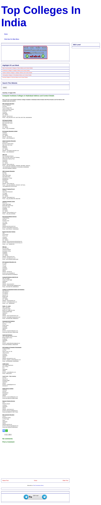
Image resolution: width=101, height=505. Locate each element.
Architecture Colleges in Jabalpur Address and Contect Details (16, 70)
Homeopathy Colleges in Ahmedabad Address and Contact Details (16, 75)
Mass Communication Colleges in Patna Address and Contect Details (17, 68)
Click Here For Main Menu (11, 39)
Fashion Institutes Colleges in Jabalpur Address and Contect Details (17, 72)
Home (6, 34)
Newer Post (5, 480)
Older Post (65, 480)
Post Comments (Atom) (38, 485)
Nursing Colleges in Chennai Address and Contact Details (15, 77)
